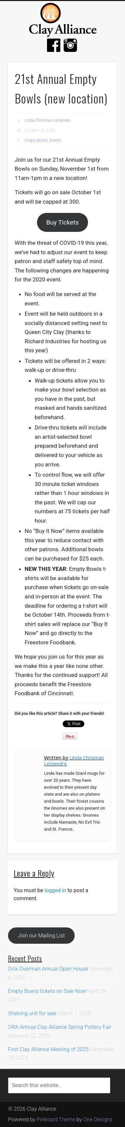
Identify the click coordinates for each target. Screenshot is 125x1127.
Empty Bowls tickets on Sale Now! (47, 991)
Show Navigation (108, 43)
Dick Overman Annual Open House (48, 969)
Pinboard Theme (56, 1119)
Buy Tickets (62, 222)
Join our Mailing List (41, 935)
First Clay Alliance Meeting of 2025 (48, 1049)
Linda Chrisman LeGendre (47, 120)
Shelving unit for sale (32, 1013)
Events (55, 140)
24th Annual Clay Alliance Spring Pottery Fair (59, 1027)
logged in (55, 890)
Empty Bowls (36, 140)
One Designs (98, 1119)
